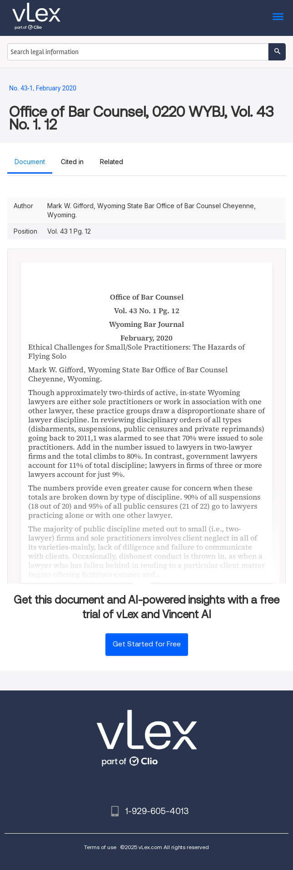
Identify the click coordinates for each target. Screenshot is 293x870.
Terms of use (100, 847)
